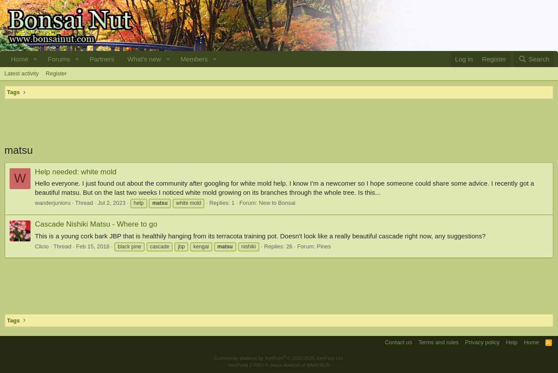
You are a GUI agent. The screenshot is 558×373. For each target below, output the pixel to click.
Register (56, 73)
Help (512, 342)
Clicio (42, 246)
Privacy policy (482, 342)
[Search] (534, 59)
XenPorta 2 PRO (246, 365)
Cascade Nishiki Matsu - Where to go (96, 224)
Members (194, 59)
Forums (59, 59)
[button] (35, 59)
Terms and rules (438, 342)
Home (19, 59)
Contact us (398, 342)
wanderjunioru (53, 203)
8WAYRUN (318, 365)
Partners (102, 59)
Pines (324, 246)
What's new (144, 59)
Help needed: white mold (75, 172)
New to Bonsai (277, 203)
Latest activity (21, 73)
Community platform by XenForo (279, 358)
